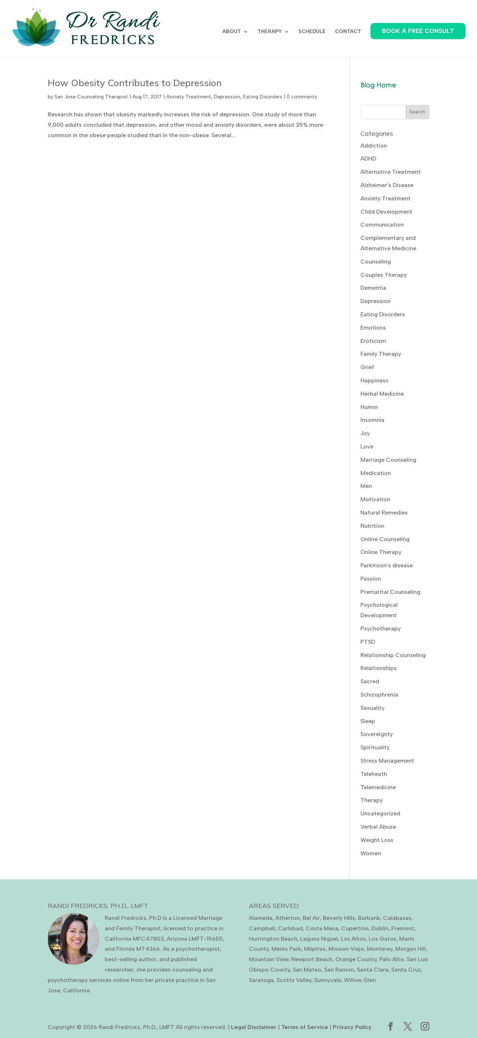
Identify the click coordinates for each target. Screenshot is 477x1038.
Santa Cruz (406, 969)
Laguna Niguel (319, 938)
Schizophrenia (379, 694)
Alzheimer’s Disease (387, 185)
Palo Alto (391, 959)
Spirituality (374, 747)
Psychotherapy (380, 628)
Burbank (369, 917)
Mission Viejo (346, 948)
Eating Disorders (262, 97)
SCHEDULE (312, 31)
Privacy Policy (352, 1027)
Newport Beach (311, 959)
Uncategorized (380, 813)
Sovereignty (376, 734)
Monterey (379, 948)
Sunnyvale (327, 980)
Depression (227, 97)
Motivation (375, 499)
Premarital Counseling (390, 591)
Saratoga (261, 980)
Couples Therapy (383, 274)
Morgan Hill (410, 948)
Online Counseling (385, 539)
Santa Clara (372, 969)
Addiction (373, 145)
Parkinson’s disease (386, 565)
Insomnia (372, 419)
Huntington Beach (273, 938)
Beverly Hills (339, 917)
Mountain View (268, 959)
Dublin (380, 928)
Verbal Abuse (378, 826)
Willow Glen (360, 980)
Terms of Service (304, 1027)
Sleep (367, 721)
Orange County (356, 959)
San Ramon (339, 969)
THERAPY (270, 31)
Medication (375, 473)
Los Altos (353, 938)
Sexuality (372, 707)
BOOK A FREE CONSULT (418, 30)
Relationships (378, 668)
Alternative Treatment (390, 171)
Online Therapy (380, 552)
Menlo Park (286, 948)
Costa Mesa (322, 928)
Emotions (373, 327)
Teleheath (373, 774)
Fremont (402, 928)
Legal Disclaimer (254, 1027)
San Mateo (307, 969)
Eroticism (373, 341)
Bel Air (311, 917)
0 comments (302, 97)
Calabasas (397, 917)
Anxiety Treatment (188, 97)
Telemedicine (378, 787)
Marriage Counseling (388, 459)
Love (366, 446)
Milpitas (315, 948)
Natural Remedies (384, 512)
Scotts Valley (294, 980)
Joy (365, 433)
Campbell (262, 928)
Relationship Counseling (393, 655)
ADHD (368, 158)
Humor (369, 407)
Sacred (369, 681)
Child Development (386, 211)
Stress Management (387, 760)
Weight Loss (376, 840)
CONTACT (348, 31)
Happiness (374, 380)
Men (366, 486)
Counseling (375, 261)
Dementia (373, 287)
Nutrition (372, 525)
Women (370, 853)
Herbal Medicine (382, 393)
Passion (370, 578)
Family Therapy (380, 353)
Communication (382, 224)
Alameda (261, 917)
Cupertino (355, 928)
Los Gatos (382, 938)
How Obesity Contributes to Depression (135, 83)
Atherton (287, 917)
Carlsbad (290, 928)
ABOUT (231, 31)
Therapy (371, 800)
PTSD (367, 641)
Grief (367, 367)
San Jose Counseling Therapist (91, 97)
